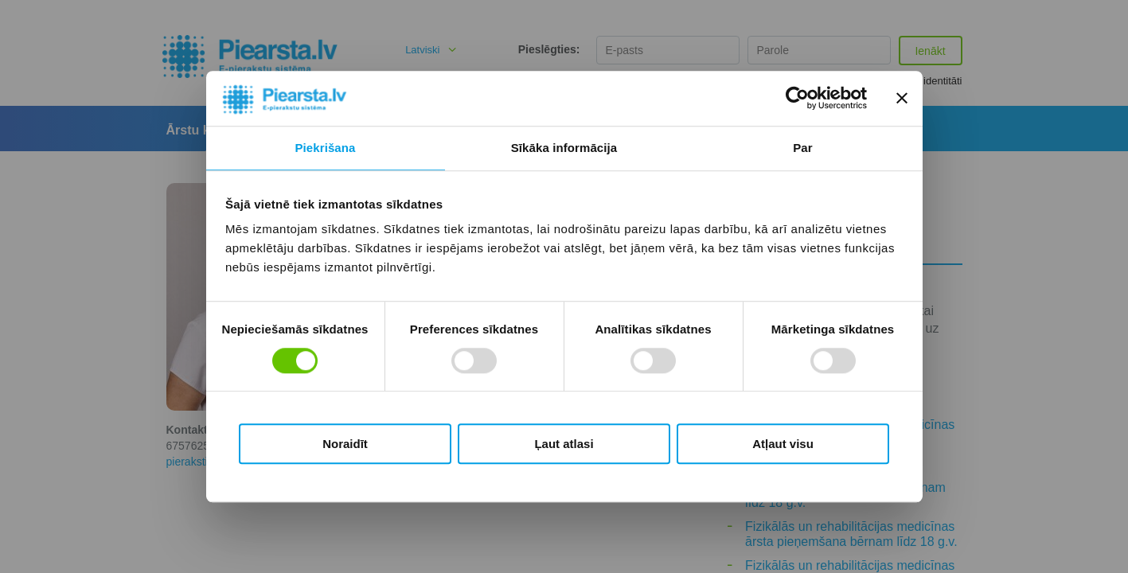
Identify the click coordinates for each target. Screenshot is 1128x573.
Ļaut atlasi (563, 443)
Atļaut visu (783, 443)
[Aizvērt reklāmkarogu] (901, 98)
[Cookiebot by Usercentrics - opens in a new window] (797, 99)
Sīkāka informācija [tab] (564, 147)
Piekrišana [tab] (325, 147)
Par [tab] (803, 147)
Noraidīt (345, 443)
